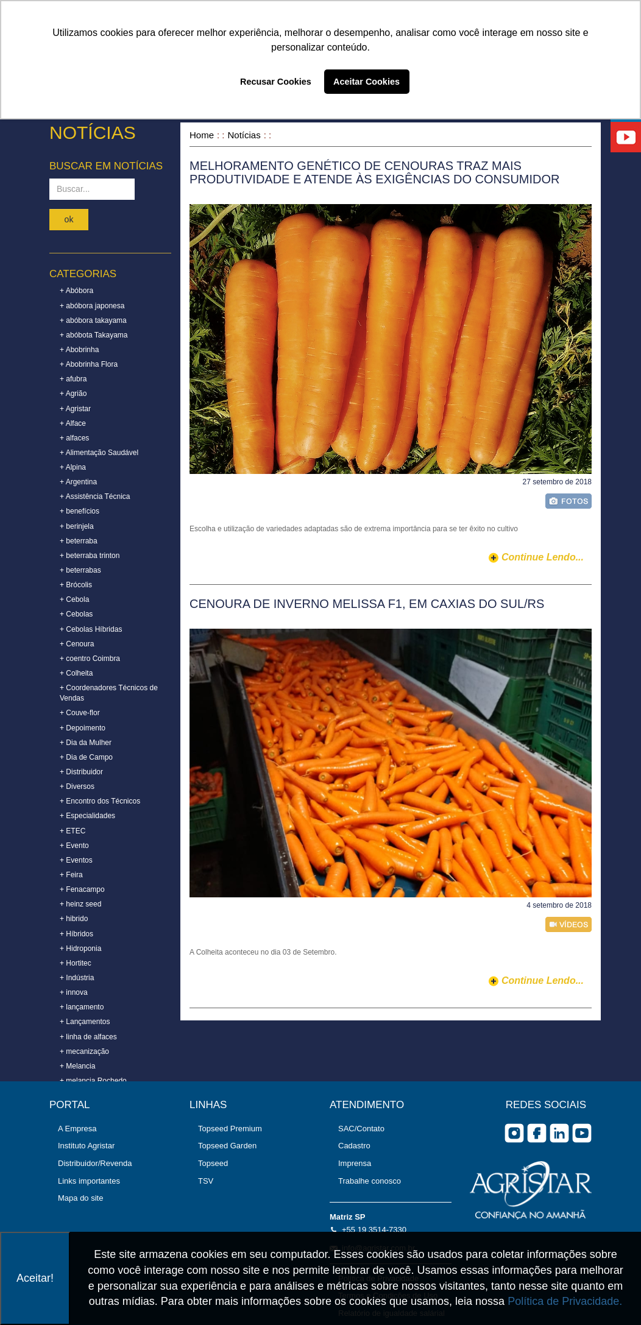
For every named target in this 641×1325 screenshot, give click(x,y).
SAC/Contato (361, 1128)
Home (201, 135)
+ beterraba (78, 541)
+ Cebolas (76, 614)
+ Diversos (77, 786)
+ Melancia (77, 1066)
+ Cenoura (77, 644)
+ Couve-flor (80, 712)
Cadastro (354, 1145)
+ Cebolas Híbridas (91, 629)
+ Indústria (77, 977)
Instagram (514, 1133)
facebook (537, 1133)
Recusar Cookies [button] (275, 82)
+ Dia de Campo (86, 757)
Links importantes (89, 1180)
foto (568, 501)
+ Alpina (73, 467)
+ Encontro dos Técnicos (100, 801)
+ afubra (73, 379)
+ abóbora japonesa (92, 306)
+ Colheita (76, 673)
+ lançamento (82, 1007)
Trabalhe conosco (369, 1180)
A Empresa (77, 1128)
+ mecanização (84, 1051)
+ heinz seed (80, 904)
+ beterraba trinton (89, 555)
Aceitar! (35, 1278)
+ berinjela (77, 526)
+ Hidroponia (80, 948)
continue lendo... (542, 557)
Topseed (213, 1163)
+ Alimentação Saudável (99, 452)
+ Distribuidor (81, 772)
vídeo (568, 924)
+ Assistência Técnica (95, 496)
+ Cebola (74, 599)
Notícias (244, 135)
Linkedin (559, 1133)
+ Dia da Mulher (86, 742)
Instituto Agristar (86, 1145)
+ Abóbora (76, 290)
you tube (582, 1133)
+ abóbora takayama (93, 320)
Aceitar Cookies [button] (366, 82)
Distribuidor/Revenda (95, 1163)
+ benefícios (79, 511)
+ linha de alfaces (88, 1037)
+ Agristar (75, 409)
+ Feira (71, 875)
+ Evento (74, 845)
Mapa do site (80, 1198)
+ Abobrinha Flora (89, 364)
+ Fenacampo (82, 889)
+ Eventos (76, 860)
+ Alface (73, 423)
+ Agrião (73, 393)
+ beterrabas (80, 570)
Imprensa (354, 1163)
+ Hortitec (75, 963)
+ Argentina (78, 482)
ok (69, 219)
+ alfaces (74, 438)
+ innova (74, 992)
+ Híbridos (76, 934)
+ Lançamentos (85, 1021)
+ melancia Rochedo (93, 1080)
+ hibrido (74, 918)
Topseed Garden (227, 1145)
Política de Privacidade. (565, 1301)
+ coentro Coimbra (90, 658)
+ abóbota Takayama (94, 335)
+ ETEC (72, 831)
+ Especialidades (87, 815)
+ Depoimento (82, 728)
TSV (205, 1180)
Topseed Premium (230, 1128)
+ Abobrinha (79, 349)
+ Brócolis (76, 585)
